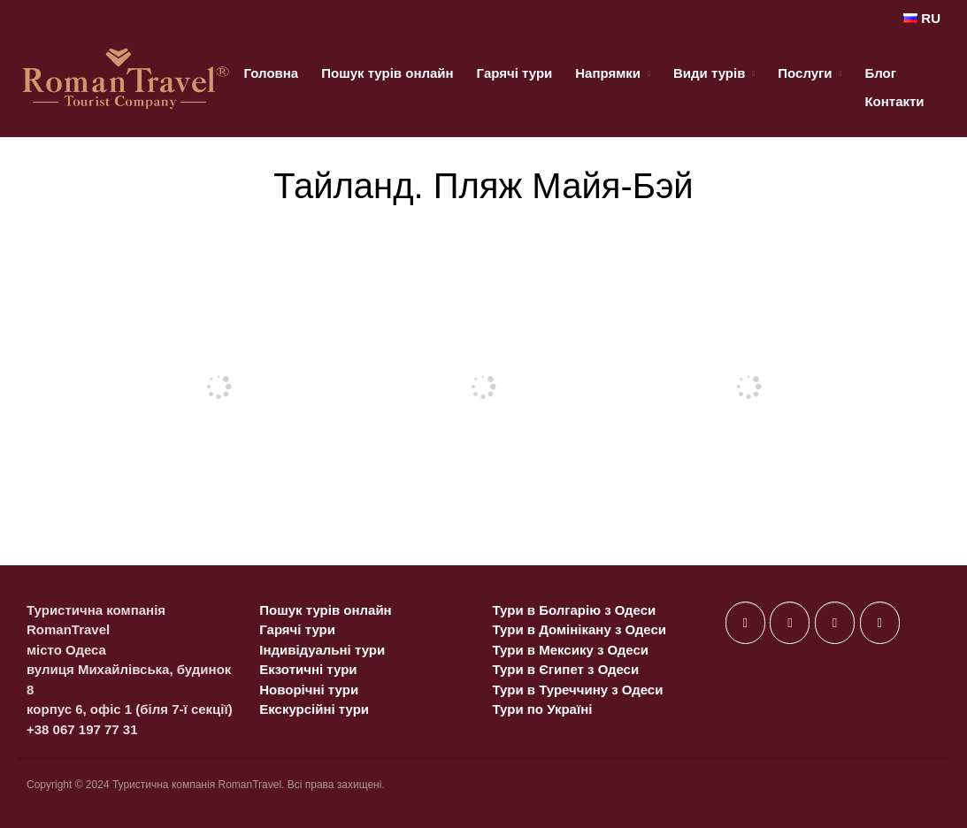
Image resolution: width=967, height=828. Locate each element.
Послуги (805, 72)
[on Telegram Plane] (880, 623)
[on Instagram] (835, 623)
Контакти (894, 101)
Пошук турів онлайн (387, 72)
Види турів (709, 72)
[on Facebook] (745, 623)
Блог (880, 72)
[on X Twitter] (790, 623)
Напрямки (608, 72)
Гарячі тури (515, 72)
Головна (271, 72)
